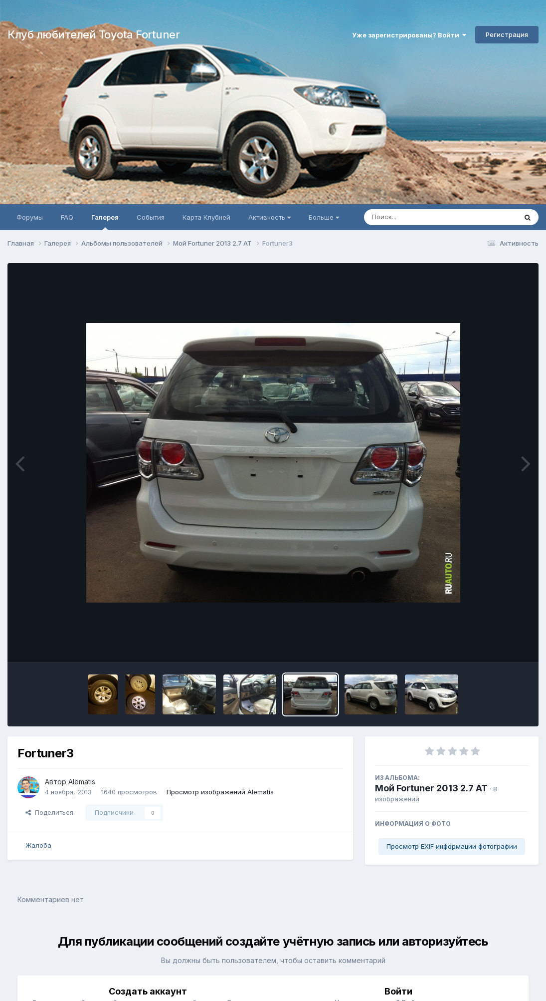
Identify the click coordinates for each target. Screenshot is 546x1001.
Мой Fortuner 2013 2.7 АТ (431, 788)
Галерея (105, 221)
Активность (269, 217)
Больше (324, 217)
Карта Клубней (206, 217)
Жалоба (38, 845)
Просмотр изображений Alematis (220, 792)
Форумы (29, 217)
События (151, 217)
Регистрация (507, 34)
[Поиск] (421, 217)
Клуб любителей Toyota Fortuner (93, 34)
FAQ (67, 217)
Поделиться (49, 812)
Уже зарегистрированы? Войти (409, 35)
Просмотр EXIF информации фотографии (451, 846)
